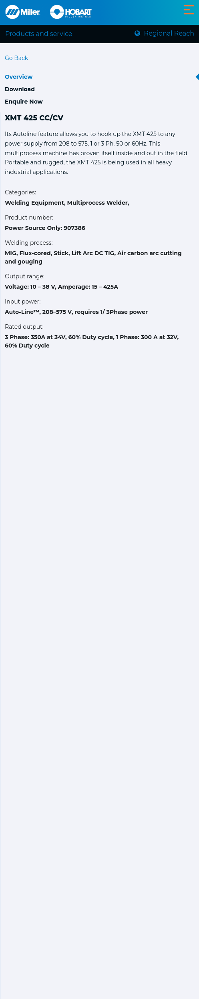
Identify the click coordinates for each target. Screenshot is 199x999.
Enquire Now (24, 101)
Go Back (16, 58)
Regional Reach (164, 33)
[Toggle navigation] (188, 10)
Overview (18, 76)
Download (20, 89)
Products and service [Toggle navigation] (38, 34)
